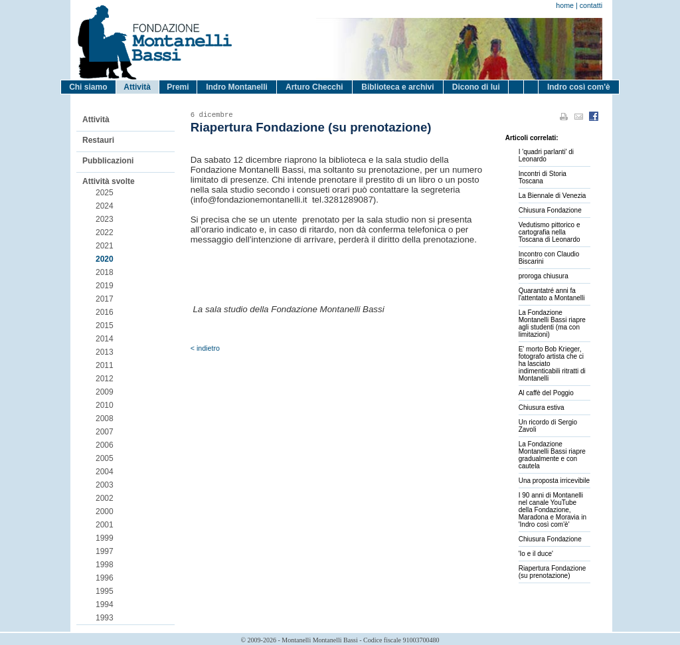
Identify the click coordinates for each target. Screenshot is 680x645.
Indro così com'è (578, 87)
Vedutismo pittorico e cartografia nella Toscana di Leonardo (549, 232)
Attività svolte (108, 181)
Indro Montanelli (237, 87)
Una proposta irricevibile (554, 480)
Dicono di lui (476, 87)
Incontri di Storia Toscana (542, 177)
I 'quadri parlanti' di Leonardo (546, 155)
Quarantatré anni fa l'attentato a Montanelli (552, 294)
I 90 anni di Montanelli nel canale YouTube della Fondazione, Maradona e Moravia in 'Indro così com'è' (552, 510)
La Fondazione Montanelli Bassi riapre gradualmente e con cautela (552, 455)
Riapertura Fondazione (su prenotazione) (552, 572)
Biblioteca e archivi (397, 87)
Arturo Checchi (314, 87)
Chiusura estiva (541, 407)
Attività (137, 87)
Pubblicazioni (107, 160)
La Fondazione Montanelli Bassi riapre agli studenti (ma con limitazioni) (552, 323)
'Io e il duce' (536, 553)
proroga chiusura (543, 276)
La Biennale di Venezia (552, 195)
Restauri (98, 140)
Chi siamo (88, 87)
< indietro (205, 348)
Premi (178, 87)
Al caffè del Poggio (546, 393)
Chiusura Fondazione (550, 210)
